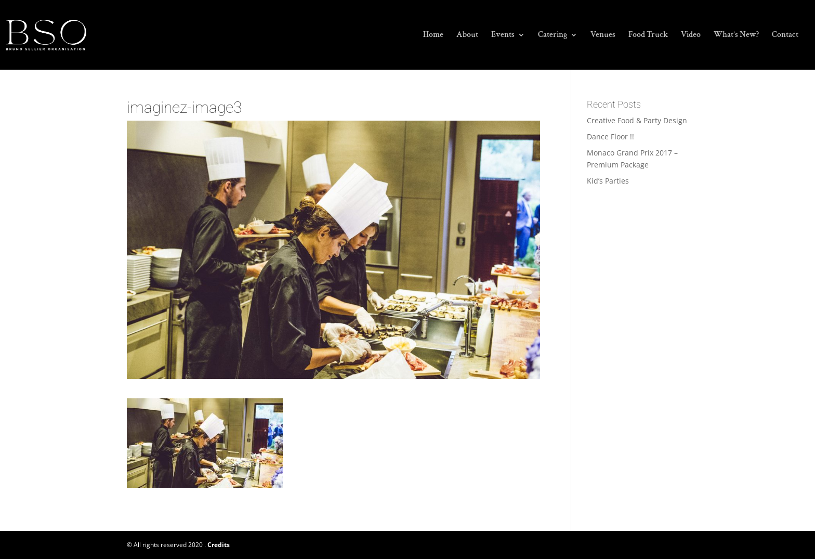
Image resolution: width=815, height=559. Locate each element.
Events (503, 35)
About (467, 35)
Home (433, 35)
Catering (552, 35)
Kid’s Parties (608, 181)
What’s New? (736, 35)
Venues (602, 35)
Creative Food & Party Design (637, 120)
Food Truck (648, 35)
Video (691, 35)
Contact (785, 35)
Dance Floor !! (610, 136)
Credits (218, 544)
